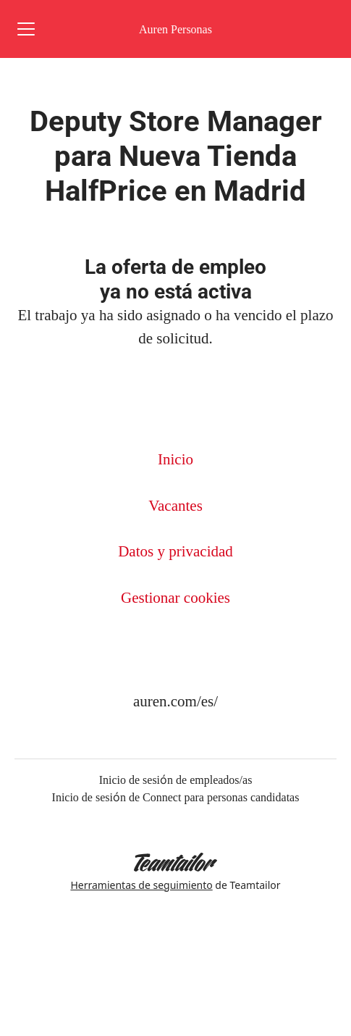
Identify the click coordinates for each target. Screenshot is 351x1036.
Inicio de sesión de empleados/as (176, 779)
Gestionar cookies (175, 597)
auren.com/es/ (175, 701)
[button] (322, 29)
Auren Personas (175, 29)
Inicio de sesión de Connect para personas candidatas (176, 797)
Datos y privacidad (175, 551)
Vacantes (175, 505)
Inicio (175, 459)
